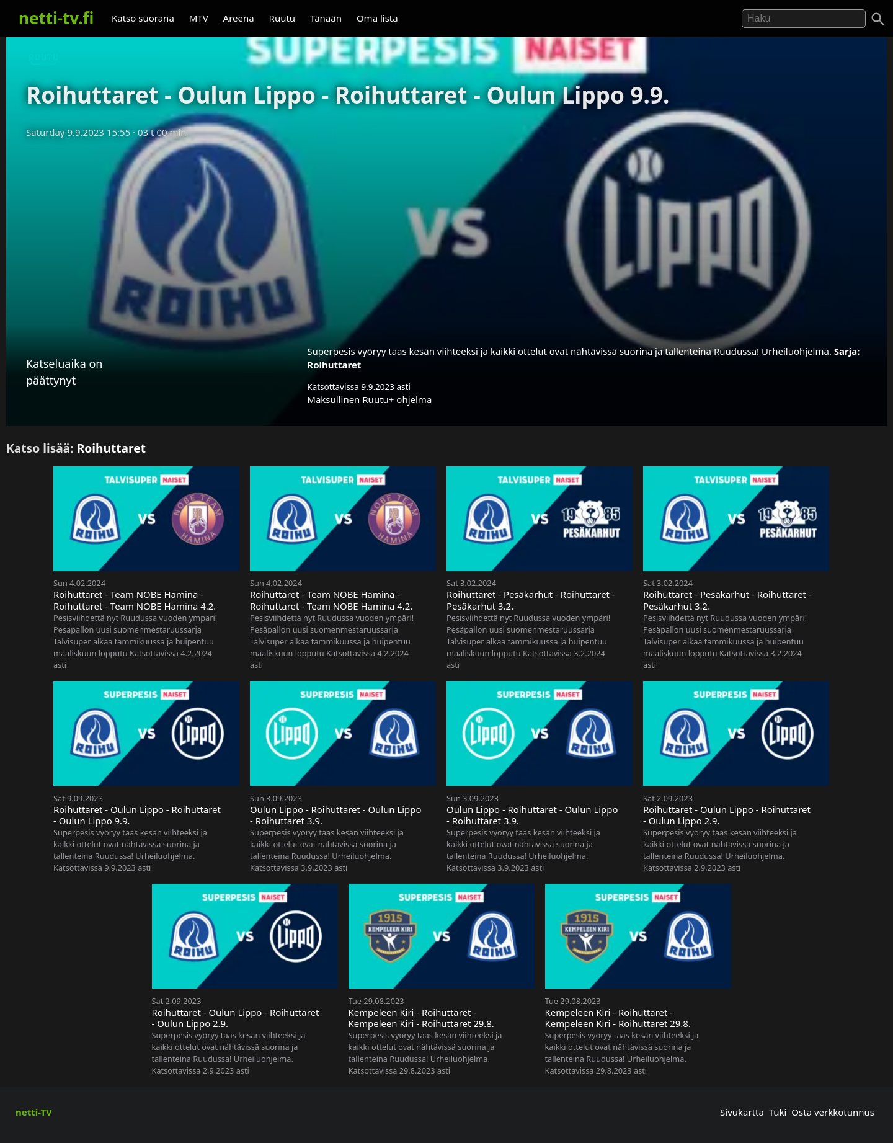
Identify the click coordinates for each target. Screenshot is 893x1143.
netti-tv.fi (56, 18)
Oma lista (377, 18)
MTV (198, 18)
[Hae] (804, 18)
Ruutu (282, 18)
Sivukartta (742, 1112)
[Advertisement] (446, 237)
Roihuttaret (334, 364)
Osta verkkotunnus (832, 1112)
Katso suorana (143, 18)
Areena (238, 18)
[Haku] (878, 19)
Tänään (326, 18)
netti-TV (34, 1112)
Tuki (778, 1112)
